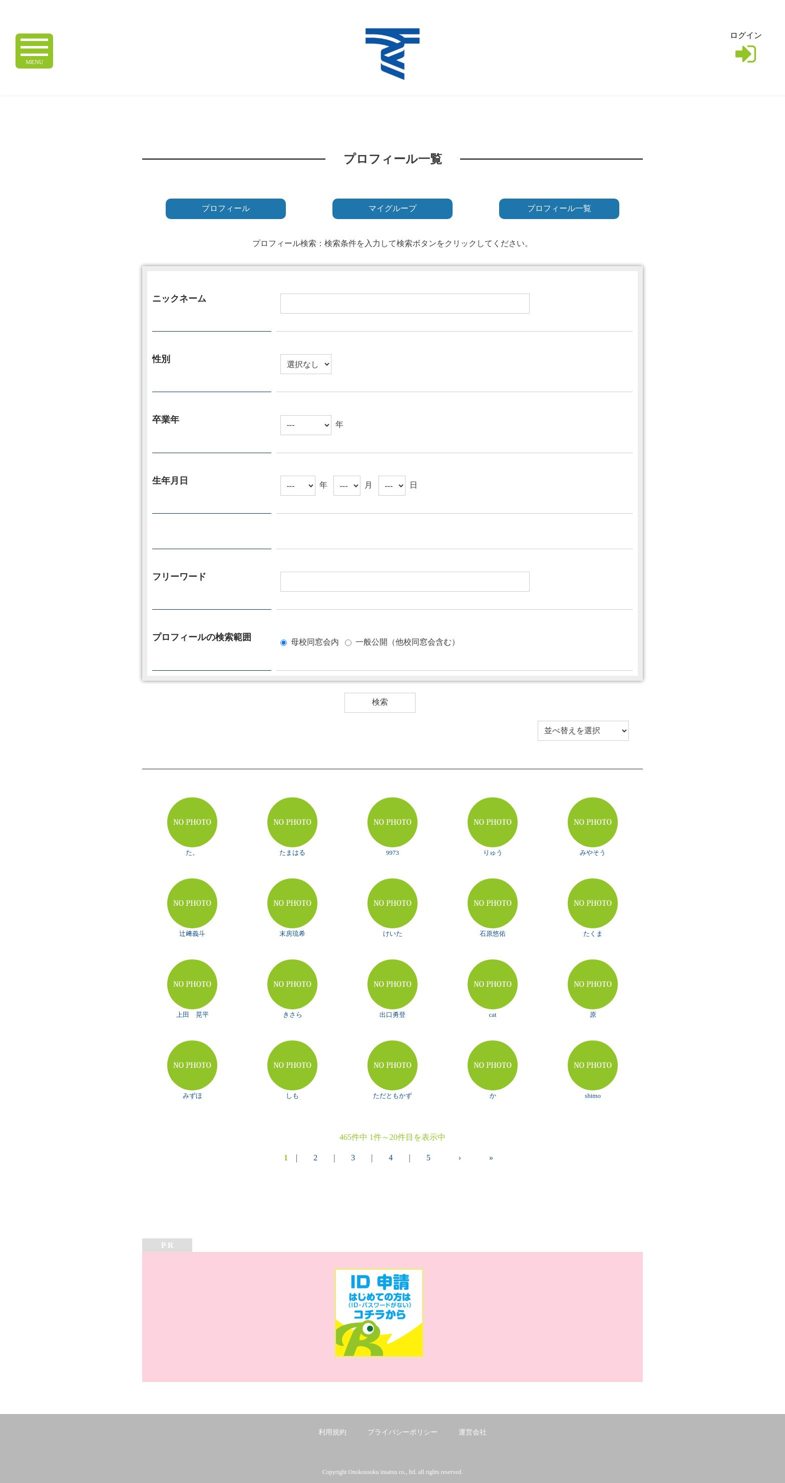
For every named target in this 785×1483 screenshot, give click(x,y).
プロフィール (226, 208)
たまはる (292, 852)
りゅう (493, 852)
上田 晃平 (192, 1014)
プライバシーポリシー (402, 1432)
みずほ (192, 1095)
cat (492, 1014)
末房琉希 (292, 933)
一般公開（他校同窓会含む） (407, 641)
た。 (192, 852)
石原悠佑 (493, 933)
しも (292, 1095)
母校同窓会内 (315, 641)
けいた (393, 933)
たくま (593, 933)
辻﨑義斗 (192, 933)
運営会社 (473, 1432)
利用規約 (332, 1432)
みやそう (593, 852)
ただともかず (392, 1095)
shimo (593, 1095)
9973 (392, 852)
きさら (292, 1014)
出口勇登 (392, 1014)
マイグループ (392, 208)
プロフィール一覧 (559, 208)
